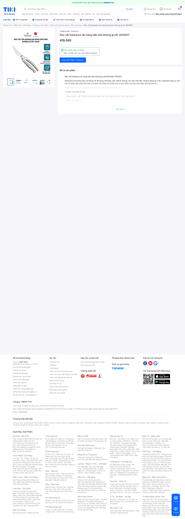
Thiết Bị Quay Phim (155, 490)
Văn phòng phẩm (128, 511)
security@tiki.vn (31, 395)
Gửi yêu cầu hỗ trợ (19, 370)
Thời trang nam (52, 451)
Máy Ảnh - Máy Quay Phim (154, 477)
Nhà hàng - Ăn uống (122, 488)
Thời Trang (130, 439)
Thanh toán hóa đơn (117, 484)
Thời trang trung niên (57, 447)
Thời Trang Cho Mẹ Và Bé (22, 439)
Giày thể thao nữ (161, 469)
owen (52, 423)
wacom (128, 423)
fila (41, 425)
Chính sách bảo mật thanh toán (60, 371)
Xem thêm (120, 109)
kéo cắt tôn (86, 14)
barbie (46, 423)
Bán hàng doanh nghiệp (58, 390)
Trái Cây (16, 458)
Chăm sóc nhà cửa (27, 473)
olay (147, 423)
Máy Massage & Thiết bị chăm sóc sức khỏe (27, 496)
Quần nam (59, 454)
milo (82, 423)
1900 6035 (23, 412)
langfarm (24, 425)
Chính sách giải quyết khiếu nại (60, 377)
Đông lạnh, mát (28, 462)
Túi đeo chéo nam (58, 510)
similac (153, 423)
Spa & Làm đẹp (125, 486)
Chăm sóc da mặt (19, 491)
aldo (95, 423)
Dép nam (56, 489)
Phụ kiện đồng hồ (88, 459)
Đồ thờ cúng (86, 490)
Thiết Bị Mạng (90, 471)
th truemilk (39, 423)
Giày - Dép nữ (51, 471)
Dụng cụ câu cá (153, 462)
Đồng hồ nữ (90, 457)
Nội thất (88, 484)
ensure (58, 423)
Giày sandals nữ (58, 476)
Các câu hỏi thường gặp (21, 367)
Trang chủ (151, 9)
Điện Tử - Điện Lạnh (151, 436)
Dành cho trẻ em (24, 469)
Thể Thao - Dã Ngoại (151, 451)
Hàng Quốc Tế (116, 436)
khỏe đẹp (53, 14)
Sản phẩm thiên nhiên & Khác (26, 498)
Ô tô (122, 501)
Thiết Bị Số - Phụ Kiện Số (121, 462)
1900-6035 (23, 362)
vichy (36, 425)
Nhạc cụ (95, 490)
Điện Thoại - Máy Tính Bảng (25, 477)
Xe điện (132, 499)
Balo (79, 439)
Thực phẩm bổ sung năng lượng (157, 470)
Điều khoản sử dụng (56, 380)
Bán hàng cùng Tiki (88, 365)
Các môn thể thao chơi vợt (156, 466)
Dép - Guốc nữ (61, 474)
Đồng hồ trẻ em (101, 459)
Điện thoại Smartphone (21, 480)
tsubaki (46, 425)
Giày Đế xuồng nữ (59, 480)
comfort (160, 423)
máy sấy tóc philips (158, 501)
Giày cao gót (50, 474)
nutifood (108, 423)
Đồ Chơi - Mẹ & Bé (21, 436)
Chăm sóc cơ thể (24, 495)
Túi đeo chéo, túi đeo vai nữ (55, 500)
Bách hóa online (121, 449)
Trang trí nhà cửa (84, 480)
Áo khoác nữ (62, 441)
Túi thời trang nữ (52, 498)
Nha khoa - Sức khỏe (123, 490)
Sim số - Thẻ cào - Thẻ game (129, 492)
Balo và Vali (83, 436)
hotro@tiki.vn (32, 392)
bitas (166, 423)
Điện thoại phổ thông (24, 482)
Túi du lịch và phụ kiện (90, 439)
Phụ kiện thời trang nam (91, 449)
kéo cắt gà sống (103, 14)
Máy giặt (149, 443)
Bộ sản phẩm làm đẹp (26, 505)
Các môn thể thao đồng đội (157, 465)
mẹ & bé (44, 14)
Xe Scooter (130, 501)
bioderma (71, 423)
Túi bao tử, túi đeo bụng (65, 512)
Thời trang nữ (51, 436)
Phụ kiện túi (68, 502)
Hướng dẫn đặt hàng (20, 373)
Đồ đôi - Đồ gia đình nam (62, 460)
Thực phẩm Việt (32, 460)
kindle (115, 423)
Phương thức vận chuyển (22, 376)
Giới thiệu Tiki (54, 362)
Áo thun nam (49, 454)
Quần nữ (61, 439)
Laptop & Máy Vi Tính (127, 451)
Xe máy (117, 501)
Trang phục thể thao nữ (150, 454)
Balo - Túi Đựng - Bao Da (156, 486)
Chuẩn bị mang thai (24, 451)
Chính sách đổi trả (19, 383)
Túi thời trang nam (53, 507)
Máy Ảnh (162, 492)
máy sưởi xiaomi (159, 508)
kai (93, 14)
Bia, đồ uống (21, 467)
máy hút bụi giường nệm (156, 509)
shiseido (16, 425)
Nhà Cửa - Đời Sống (86, 477)
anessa (135, 423)
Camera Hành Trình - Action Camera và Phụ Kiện (156, 484)
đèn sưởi (153, 499)
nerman (121, 423)
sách (69, 14)
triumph (101, 423)
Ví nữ (69, 500)
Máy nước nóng (156, 445)
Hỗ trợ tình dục (31, 504)
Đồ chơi (36, 439)
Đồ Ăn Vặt (85, 506)
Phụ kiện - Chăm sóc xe (119, 499)
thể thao (76, 14)
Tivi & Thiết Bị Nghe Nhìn (123, 454)
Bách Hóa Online (85, 497)
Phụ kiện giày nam (56, 491)
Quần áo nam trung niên (58, 465)
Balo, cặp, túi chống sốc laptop (92, 440)
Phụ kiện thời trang (86, 445)
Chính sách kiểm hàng (21, 379)
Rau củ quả (21, 460)
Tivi (147, 445)
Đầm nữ (53, 439)
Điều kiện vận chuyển (57, 393)
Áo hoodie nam (55, 458)
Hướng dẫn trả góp (20, 386)
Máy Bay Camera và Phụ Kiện (156, 491)
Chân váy (60, 443)
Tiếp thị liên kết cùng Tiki (58, 387)
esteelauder (29, 423)
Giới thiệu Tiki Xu (55, 384)
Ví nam (47, 510)
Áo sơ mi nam (60, 456)
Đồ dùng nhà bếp (19, 513)
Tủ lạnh (149, 441)
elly (77, 423)
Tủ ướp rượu (165, 447)
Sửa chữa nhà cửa (88, 482)
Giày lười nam (50, 487)
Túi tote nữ (59, 502)
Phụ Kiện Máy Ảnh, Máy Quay (153, 480)
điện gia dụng (27, 14)
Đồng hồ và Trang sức (87, 454)
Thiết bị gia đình (33, 513)
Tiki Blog (52, 365)
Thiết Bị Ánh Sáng (156, 482)
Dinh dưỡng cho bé (24, 445)
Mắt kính (98, 448)
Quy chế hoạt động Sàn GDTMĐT (93, 362)
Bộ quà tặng (88, 510)
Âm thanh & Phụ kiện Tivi (151, 439)
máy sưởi (145, 499)
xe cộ (37, 14)
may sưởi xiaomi (154, 506)
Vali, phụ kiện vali (100, 441)
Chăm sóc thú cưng (85, 499)
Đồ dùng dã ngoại (157, 456)
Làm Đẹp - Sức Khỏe (22, 488)
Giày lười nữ (64, 478)
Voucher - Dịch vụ (118, 481)
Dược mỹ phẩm (33, 506)
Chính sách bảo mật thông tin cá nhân (63, 374)
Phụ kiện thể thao (157, 458)
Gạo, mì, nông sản (24, 465)
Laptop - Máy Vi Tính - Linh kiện (92, 464)
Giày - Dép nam (52, 484)
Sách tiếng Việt (115, 511)
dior (21, 423)
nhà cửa (62, 14)
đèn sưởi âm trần (153, 514)
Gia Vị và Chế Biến (88, 504)
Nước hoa (21, 504)
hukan (31, 425)
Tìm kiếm (129, 9)
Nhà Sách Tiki (116, 508)
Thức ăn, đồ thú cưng (24, 471)
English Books (122, 513)
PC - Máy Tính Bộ (87, 473)
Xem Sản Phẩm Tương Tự (73, 60)
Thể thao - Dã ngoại (120, 443)
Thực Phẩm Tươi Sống (22, 455)
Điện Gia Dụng (19, 510)
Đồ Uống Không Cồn (90, 508)
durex (64, 423)
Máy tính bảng (23, 484)
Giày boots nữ (54, 478)
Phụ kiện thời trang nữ (85, 448)
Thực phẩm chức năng (25, 493)
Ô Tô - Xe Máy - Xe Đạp (120, 497)
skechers (88, 423)
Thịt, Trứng (24, 458)
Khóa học (129, 484)
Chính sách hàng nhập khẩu (23, 389)
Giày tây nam (61, 487)
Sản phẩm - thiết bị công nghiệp (124, 452)
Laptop (98, 473)
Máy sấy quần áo (153, 447)
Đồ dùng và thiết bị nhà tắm (93, 486)
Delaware (74, 31)
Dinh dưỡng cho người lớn (26, 447)
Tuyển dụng (53, 368)
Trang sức (81, 457)
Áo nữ (47, 439)
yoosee (142, 423)
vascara (16, 423)
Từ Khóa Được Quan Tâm (153, 497)
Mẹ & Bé (124, 447)
